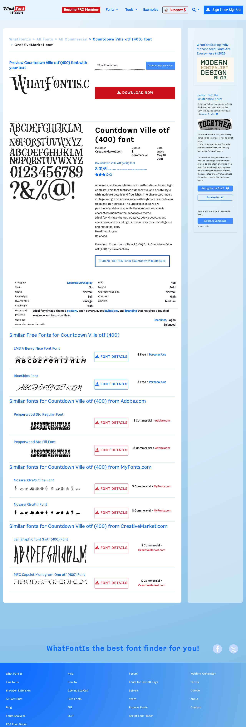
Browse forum (215, 197)
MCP (70, 716)
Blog (9, 707)
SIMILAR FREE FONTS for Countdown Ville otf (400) (132, 261)
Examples (150, 10)
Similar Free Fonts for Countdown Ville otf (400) (64, 335)
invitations (111, 311)
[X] (233, 649)
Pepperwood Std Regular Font (38, 414)
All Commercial (73, 39)
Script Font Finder (141, 716)
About (194, 699)
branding (131, 311)
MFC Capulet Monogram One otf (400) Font (49, 575)
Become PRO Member (81, 10)
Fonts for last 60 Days (143, 682)
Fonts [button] (110, 10)
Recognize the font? (215, 188)
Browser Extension (18, 690)
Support (175, 10)
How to (72, 682)
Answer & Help (209, 114)
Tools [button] (129, 10)
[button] (195, 10)
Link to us (12, 682)
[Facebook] (217, 649)
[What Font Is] (14, 10)
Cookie (195, 690)
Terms (194, 682)
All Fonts (45, 39)
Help (70, 673)
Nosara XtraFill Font (30, 504)
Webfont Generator (215, 221)
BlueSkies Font (26, 376)
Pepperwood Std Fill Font (35, 442)
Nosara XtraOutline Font (34, 480)
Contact (195, 707)
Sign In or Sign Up (223, 10)
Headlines (160, 320)
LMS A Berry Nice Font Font (37, 348)
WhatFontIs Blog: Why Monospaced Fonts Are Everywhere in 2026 (214, 49)
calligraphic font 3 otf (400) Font (41, 539)
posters (72, 311)
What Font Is (14, 673)
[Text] (120, 66)
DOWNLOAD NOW (135, 93)
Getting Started (77, 690)
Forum (133, 673)
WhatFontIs (20, 39)
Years (132, 699)
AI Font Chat (14, 699)
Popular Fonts (138, 707)
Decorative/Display (79, 283)
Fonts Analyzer (15, 716)
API (69, 707)
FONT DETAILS (111, 357)
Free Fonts (74, 699)
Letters (134, 690)
